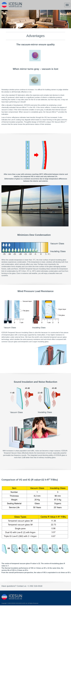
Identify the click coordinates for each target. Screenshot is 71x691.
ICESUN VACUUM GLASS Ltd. (19, 603)
